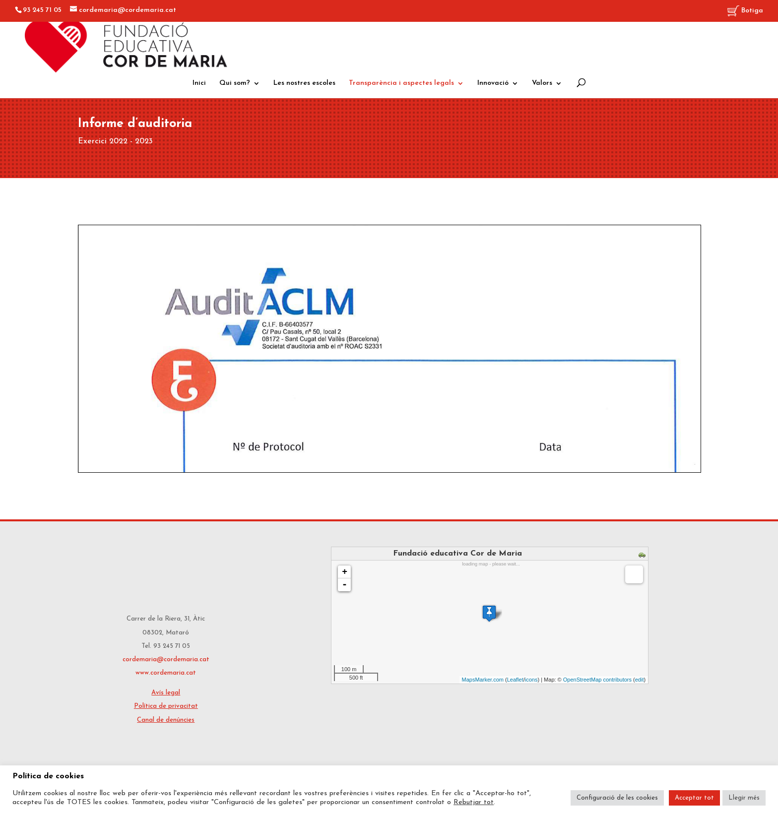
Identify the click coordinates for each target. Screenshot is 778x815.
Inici (199, 83)
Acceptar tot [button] (694, 798)
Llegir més (744, 798)
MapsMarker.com (483, 680)
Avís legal (165, 693)
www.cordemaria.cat (165, 673)
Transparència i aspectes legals (401, 83)
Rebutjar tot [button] (474, 802)
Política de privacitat (166, 706)
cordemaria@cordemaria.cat (166, 659)
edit (639, 680)
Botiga (745, 11)
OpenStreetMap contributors (597, 680)
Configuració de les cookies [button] (617, 798)
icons (531, 680)
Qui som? (234, 83)
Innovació (493, 83)
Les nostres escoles (304, 83)
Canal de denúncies (165, 720)
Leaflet (515, 680)
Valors (542, 83)
